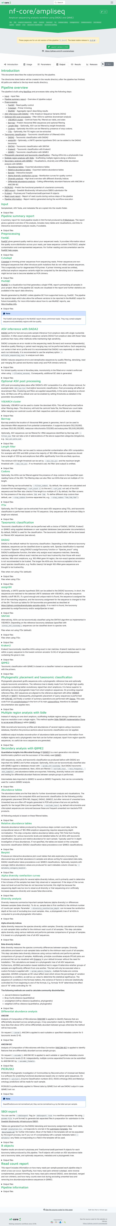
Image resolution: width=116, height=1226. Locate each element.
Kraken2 (11, 149)
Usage (28, 64)
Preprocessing (11, 102)
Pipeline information (13, 199)
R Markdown (68, 220)
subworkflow (53, 702)
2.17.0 (92, 40)
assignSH (12, 140)
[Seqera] (52, 1222)
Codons (11, 129)
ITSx (10, 131)
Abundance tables (16, 167)
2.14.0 (108, 64)
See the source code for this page (58, 1210)
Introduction (11, 64)
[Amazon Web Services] (56, 1222)
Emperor (37, 959)
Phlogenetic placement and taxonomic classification (27, 155)
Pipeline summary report (15, 99)
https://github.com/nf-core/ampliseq (58, 51)
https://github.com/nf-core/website (95, 1223)
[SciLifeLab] (65, 1222)
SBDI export (10, 190)
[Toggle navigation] (112, 2)
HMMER (75, 693)
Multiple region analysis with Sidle (19, 158)
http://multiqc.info (9, 304)
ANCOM (41, 1019)
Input (7, 96)
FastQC (11, 105)
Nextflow (27, 92)
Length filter (13, 126)
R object (8, 193)
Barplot (11, 173)
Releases (92, 64)
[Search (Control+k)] (59, 2)
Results (76, 64)
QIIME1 (58, 755)
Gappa (72, 699)
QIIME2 (11, 152)
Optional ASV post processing (18, 117)
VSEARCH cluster (15, 120)
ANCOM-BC (61, 1048)
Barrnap (11, 123)
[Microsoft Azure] (60, 1222)
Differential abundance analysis (21, 181)
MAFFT (15, 696)
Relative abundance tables (19, 170)
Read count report (12, 196)
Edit (103, 12)
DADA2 (11, 137)
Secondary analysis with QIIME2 (19, 161)
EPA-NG (8, 699)
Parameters (44, 64)
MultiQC (11, 111)
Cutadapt (12, 108)
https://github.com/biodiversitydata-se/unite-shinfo (23, 605)
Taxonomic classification (15, 134)
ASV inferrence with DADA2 (16, 114)
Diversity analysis (15, 178)
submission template (59, 1129)
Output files (8, 213)
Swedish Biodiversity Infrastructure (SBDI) (19, 1121)
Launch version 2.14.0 (58, 47)
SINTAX (11, 146)
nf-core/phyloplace (19, 702)
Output (60, 64)
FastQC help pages (9, 250)
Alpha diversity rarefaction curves (22, 176)
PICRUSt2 (9, 187)
